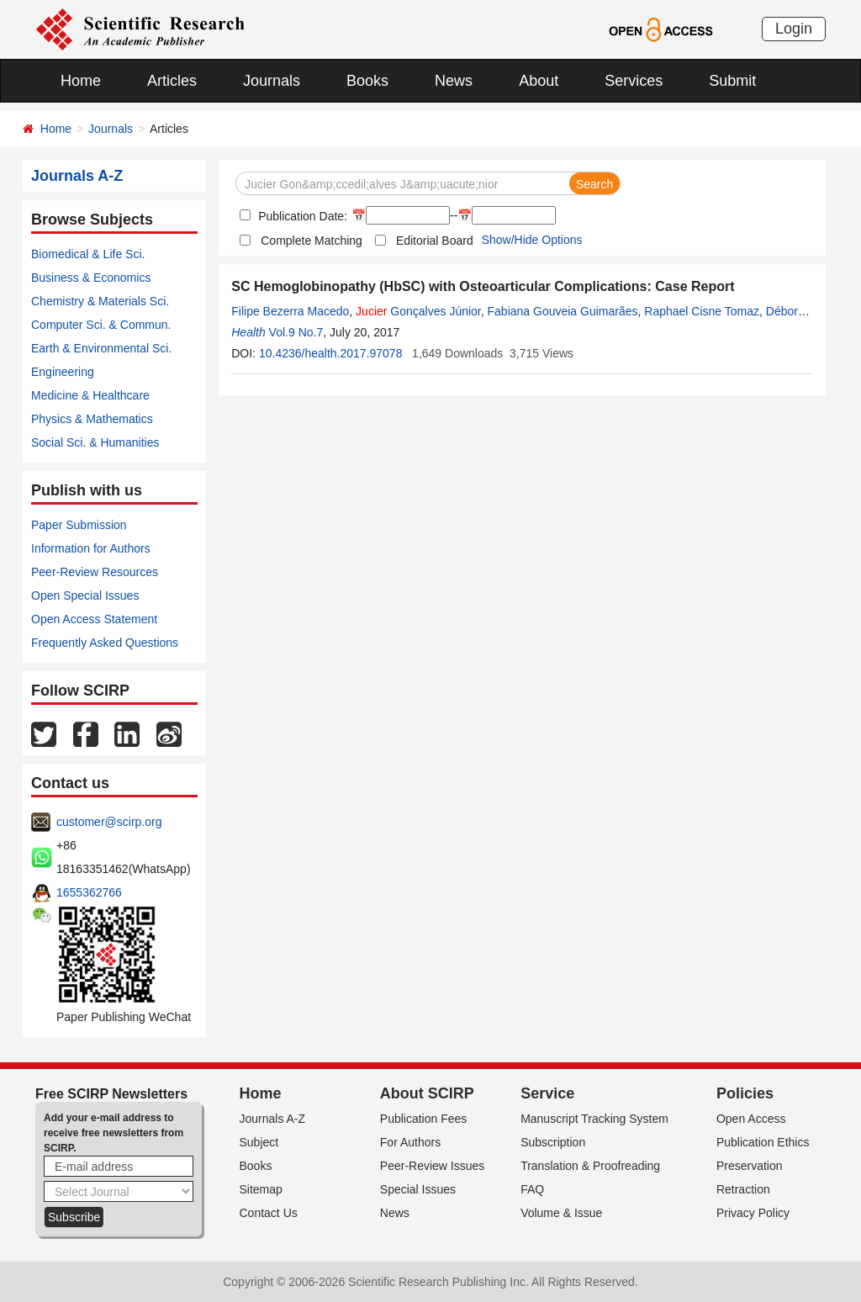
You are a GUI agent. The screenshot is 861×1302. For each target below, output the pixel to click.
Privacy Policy (753, 1213)
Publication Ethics (763, 1142)
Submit (732, 80)
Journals (271, 80)
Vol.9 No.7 (296, 332)
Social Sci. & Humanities (95, 442)
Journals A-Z (273, 1118)
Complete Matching (311, 240)
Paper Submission (79, 525)
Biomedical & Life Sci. (88, 254)
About (538, 80)
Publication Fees (423, 1118)
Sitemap (261, 1189)
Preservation (749, 1165)
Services (634, 80)
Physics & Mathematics (92, 419)
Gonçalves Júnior (418, 311)
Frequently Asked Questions (104, 642)
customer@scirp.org (108, 821)
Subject (259, 1142)
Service (547, 1093)
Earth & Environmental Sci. (101, 348)
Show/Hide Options (532, 239)
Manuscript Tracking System (594, 1118)
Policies (745, 1093)
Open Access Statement (94, 619)
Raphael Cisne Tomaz (701, 311)
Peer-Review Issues (432, 1165)
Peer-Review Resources (94, 572)
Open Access (751, 1118)
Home (81, 80)
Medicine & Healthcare (90, 395)
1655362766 (89, 892)
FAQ (532, 1189)
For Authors (410, 1142)
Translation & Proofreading (590, 1165)
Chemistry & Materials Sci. (100, 301)
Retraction (743, 1189)
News (454, 80)
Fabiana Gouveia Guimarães (563, 311)
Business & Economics (91, 277)
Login (793, 28)
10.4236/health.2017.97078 (331, 353)
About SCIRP (427, 1093)
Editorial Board (434, 240)
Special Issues (418, 1189)
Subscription (552, 1142)
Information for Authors (91, 548)
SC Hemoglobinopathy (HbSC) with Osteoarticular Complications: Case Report (482, 286)
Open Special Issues (85, 595)
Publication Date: (301, 216)
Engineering (62, 371)
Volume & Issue (561, 1213)
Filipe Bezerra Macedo (290, 311)
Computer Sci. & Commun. (101, 324)
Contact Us (269, 1213)
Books (367, 80)
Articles (172, 80)
